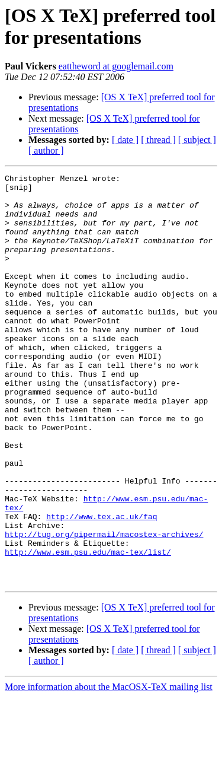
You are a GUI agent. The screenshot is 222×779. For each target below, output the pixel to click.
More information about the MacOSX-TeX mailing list (109, 769)
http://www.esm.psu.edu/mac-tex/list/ (88, 628)
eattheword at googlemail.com (116, 66)
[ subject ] (197, 140)
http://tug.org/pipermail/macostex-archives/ (104, 607)
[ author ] (46, 150)
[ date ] (125, 140)
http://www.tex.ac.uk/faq (101, 585)
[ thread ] (158, 140)
